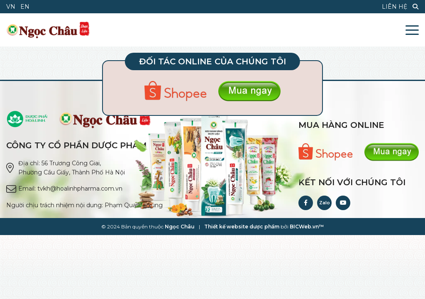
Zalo (324, 203)
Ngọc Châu (180, 226)
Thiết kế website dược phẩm (241, 226)
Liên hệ (394, 6)
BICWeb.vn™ (307, 226)
